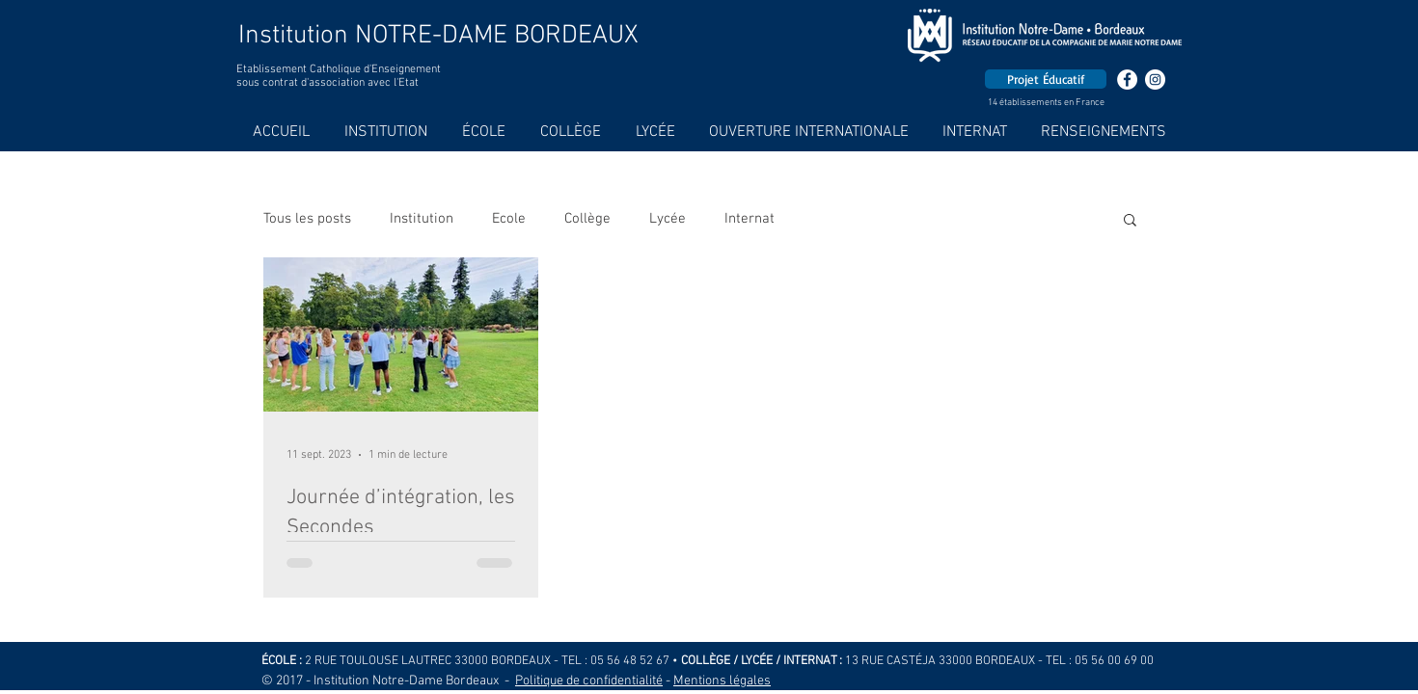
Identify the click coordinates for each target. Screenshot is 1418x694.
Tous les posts (307, 218)
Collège (587, 218)
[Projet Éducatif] (1045, 79)
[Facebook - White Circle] (1127, 79)
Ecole (509, 218)
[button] (1130, 221)
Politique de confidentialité (589, 681)
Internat (749, 218)
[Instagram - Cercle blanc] (1155, 79)
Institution (421, 218)
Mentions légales (722, 681)
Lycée (667, 218)
